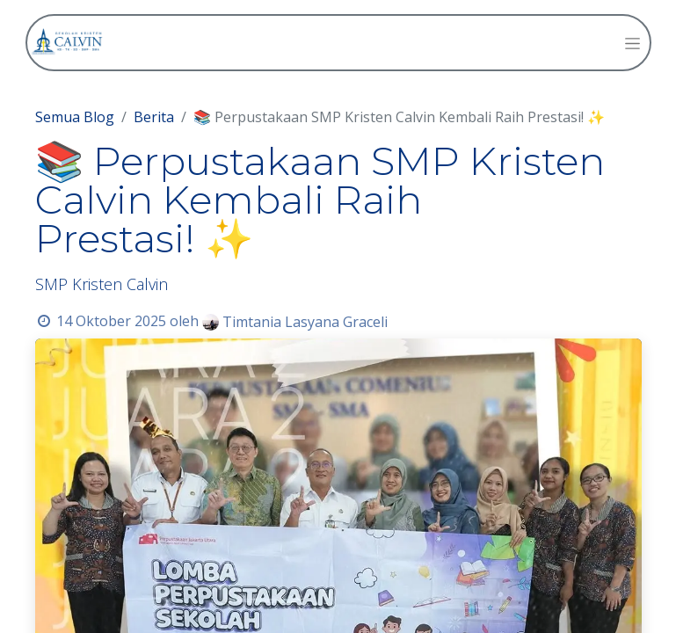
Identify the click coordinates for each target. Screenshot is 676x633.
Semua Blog (74, 117)
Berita (154, 117)
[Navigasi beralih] (632, 43)
